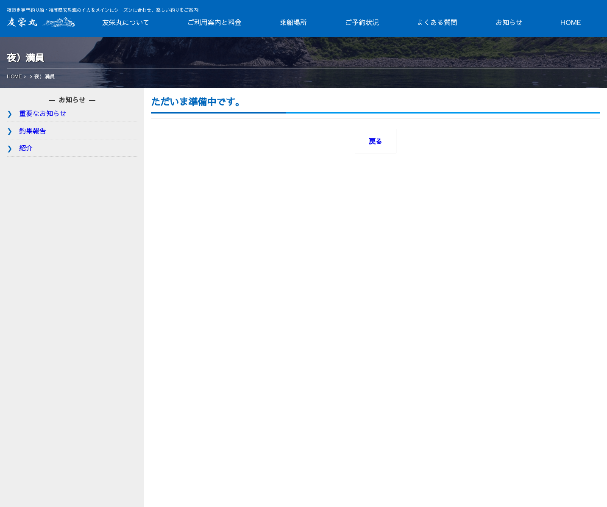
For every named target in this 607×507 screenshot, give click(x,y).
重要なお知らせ (43, 113)
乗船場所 (293, 22)
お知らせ (509, 22)
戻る (375, 141)
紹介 (26, 147)
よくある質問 (437, 22)
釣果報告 (32, 130)
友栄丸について (126, 22)
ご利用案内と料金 (214, 22)
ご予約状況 (362, 22)
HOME (570, 22)
